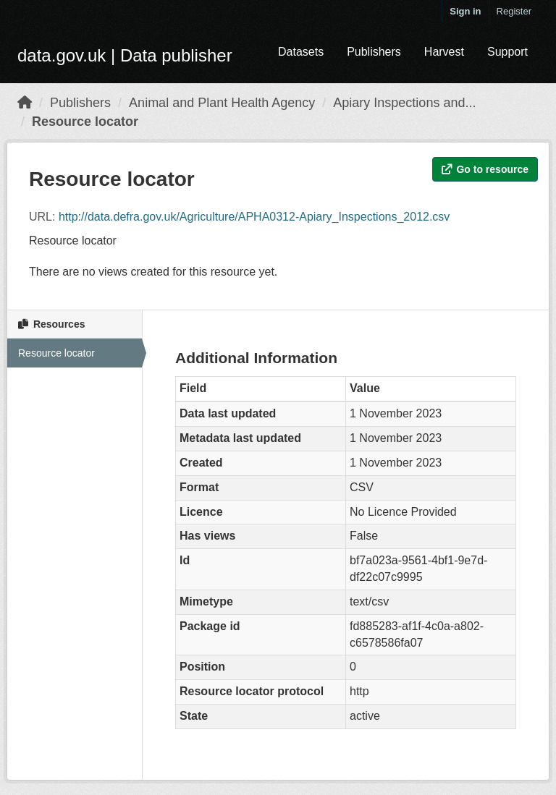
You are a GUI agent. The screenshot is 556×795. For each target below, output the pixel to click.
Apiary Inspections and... (404, 102)
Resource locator (85, 121)
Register (514, 11)
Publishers (374, 52)
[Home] (24, 102)
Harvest (444, 52)
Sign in (465, 11)
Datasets (301, 52)
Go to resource (485, 169)
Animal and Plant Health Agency (222, 102)
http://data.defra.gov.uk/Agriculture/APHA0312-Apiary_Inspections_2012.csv (254, 217)
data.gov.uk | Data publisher (124, 55)
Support (507, 52)
